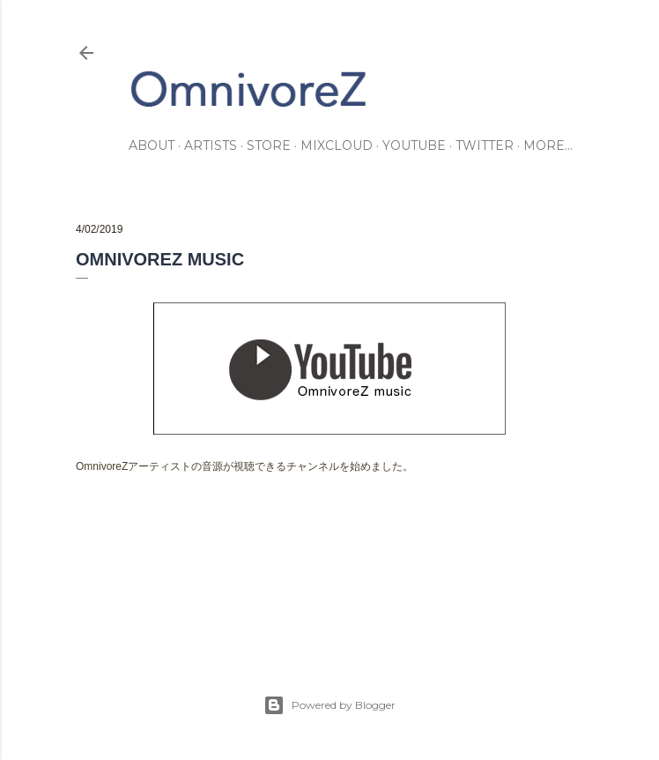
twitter (484, 145)
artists (210, 145)
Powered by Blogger (329, 705)
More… (548, 145)
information (145, 549)
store (269, 145)
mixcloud (336, 145)
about (151, 145)
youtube (414, 145)
